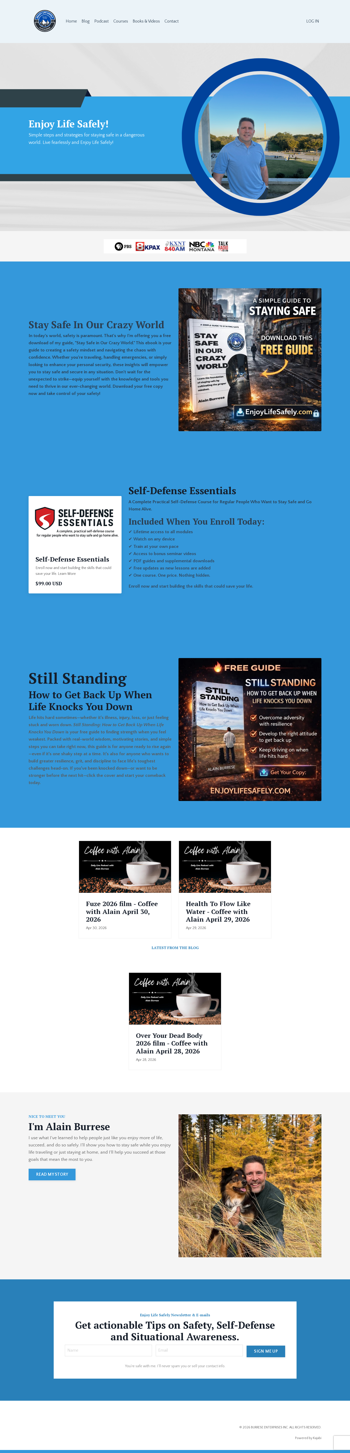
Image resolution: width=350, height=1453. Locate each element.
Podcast (101, 21)
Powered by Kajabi (308, 1441)
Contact (172, 21)
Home (71, 21)
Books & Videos (146, 21)
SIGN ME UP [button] (265, 1353)
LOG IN (312, 21)
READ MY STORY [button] (52, 1177)
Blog (86, 21)
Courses (120, 21)
